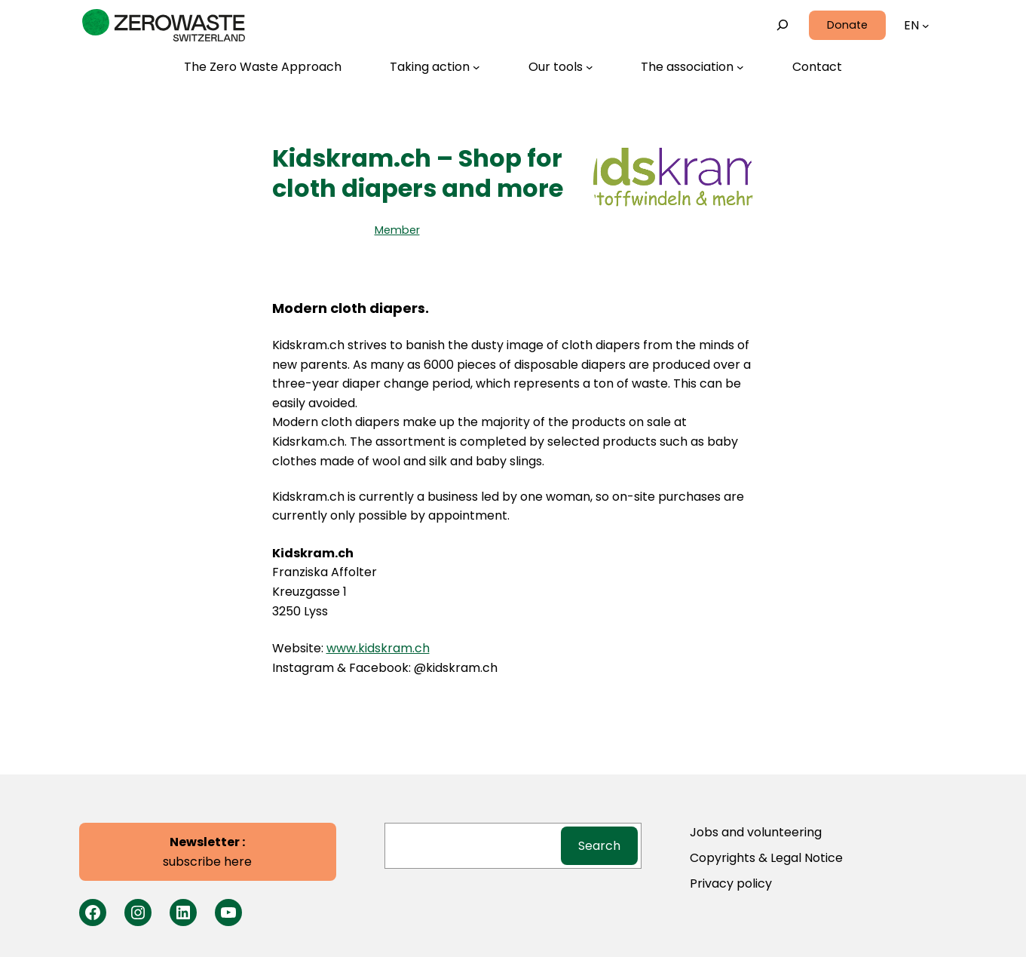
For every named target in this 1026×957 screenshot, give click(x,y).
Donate (847, 24)
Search (599, 845)
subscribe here (207, 851)
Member (397, 230)
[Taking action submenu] (435, 67)
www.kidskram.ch (378, 648)
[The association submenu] (692, 67)
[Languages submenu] (926, 25)
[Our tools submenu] (560, 67)
